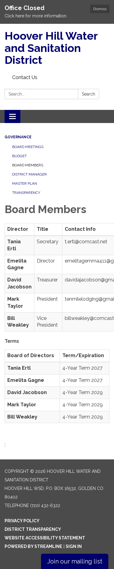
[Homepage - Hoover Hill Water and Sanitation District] (57, 48)
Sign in (74, 546)
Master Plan (24, 183)
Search (88, 94)
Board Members (27, 165)
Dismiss (99, 9)
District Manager (29, 174)
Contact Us (24, 77)
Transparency (26, 192)
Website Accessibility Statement (45, 537)
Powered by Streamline (33, 546)
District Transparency (33, 529)
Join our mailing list (74, 561)
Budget (19, 156)
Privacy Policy (22, 520)
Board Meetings (27, 147)
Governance (18, 137)
